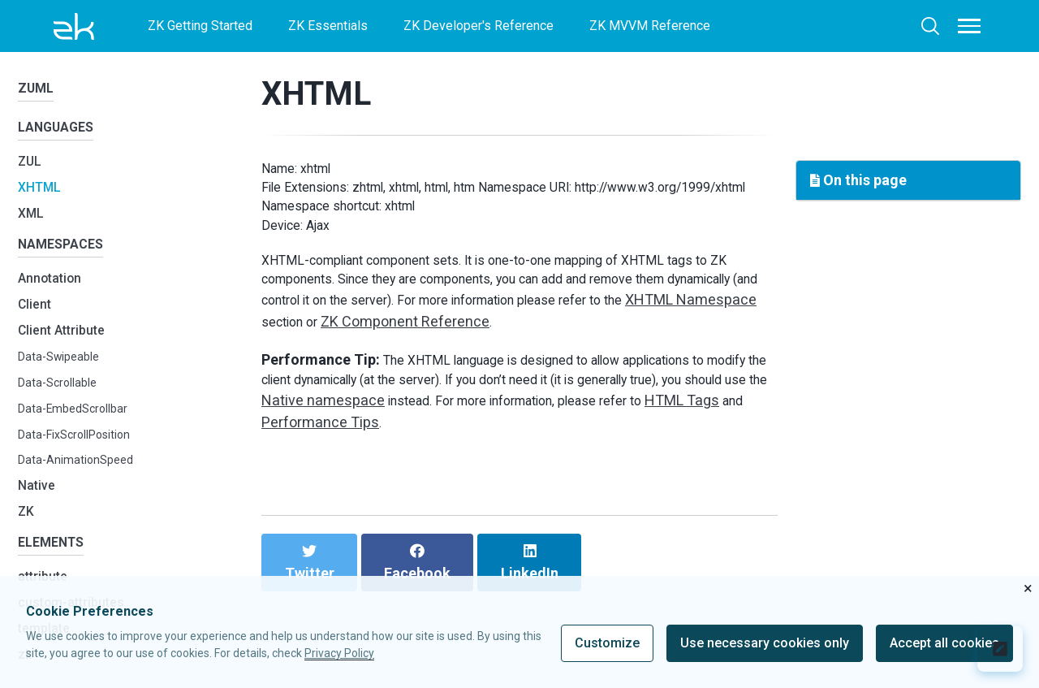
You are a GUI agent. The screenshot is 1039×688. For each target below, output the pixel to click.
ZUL (31, 172)
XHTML (42, 198)
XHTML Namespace (351, 363)
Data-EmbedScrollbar (78, 426)
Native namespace (485, 448)
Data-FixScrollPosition (82, 452)
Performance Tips (524, 469)
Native (39, 503)
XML (32, 224)
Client (37, 322)
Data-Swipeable (63, 374)
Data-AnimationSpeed (80, 478)
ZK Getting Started (200, 25)
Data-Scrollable (62, 400)
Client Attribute (68, 347)
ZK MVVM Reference (649, 25)
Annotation (55, 296)
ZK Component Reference (573, 363)
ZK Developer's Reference (478, 25)
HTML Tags (397, 469)
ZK (27, 529)
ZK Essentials (328, 25)
